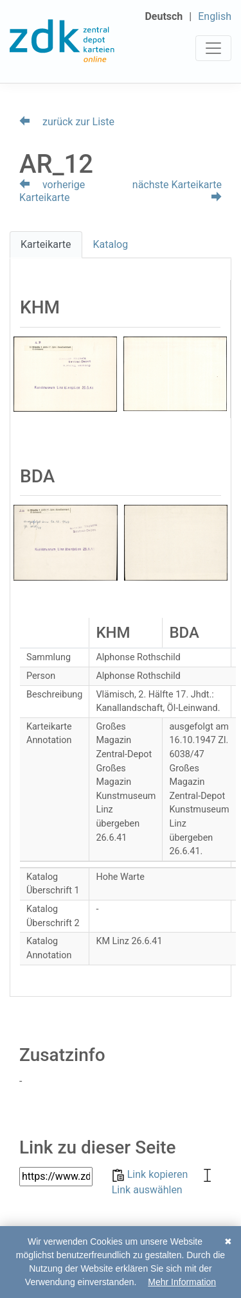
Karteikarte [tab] (46, 244)
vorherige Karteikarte (52, 191)
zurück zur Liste (66, 122)
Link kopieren (151, 1174)
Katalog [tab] (111, 244)
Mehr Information (182, 1282)
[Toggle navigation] (213, 48)
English (214, 16)
